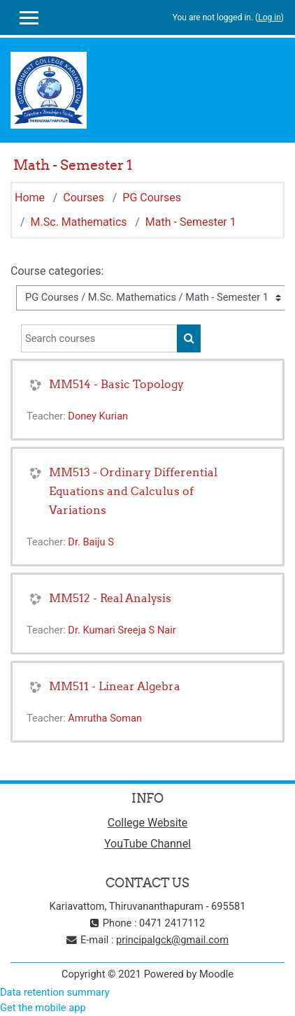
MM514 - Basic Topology (116, 384)
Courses (83, 197)
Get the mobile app (43, 1007)
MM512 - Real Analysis (110, 598)
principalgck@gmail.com (172, 939)
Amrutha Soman (105, 718)
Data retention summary (55, 992)
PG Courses (151, 197)
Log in (269, 17)
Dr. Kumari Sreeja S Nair (121, 630)
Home (30, 197)
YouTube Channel (147, 843)
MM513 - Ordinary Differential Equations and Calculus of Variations (133, 491)
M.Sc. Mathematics (79, 222)
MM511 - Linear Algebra (114, 686)
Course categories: (56, 271)
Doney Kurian (98, 416)
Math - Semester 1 (190, 222)
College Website (148, 822)
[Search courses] (99, 338)
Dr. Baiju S (91, 542)
